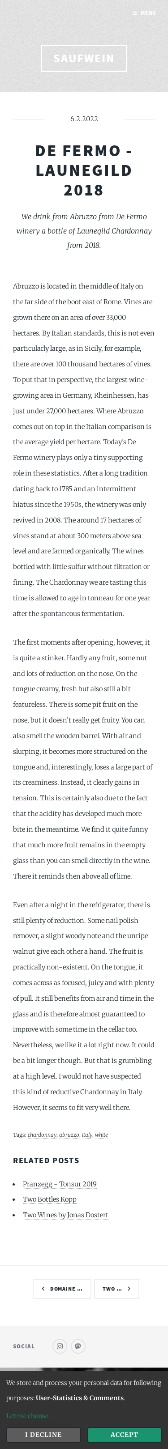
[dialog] (84, 1410)
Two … (112, 1288)
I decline (43, 1435)
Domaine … (66, 1288)
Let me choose (27, 1416)
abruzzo (69, 1134)
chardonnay (42, 1134)
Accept (124, 1435)
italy (87, 1134)
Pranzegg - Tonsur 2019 (60, 1184)
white (101, 1134)
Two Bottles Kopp (50, 1199)
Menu (149, 12)
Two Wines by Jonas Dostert (65, 1215)
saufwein (83, 58)
